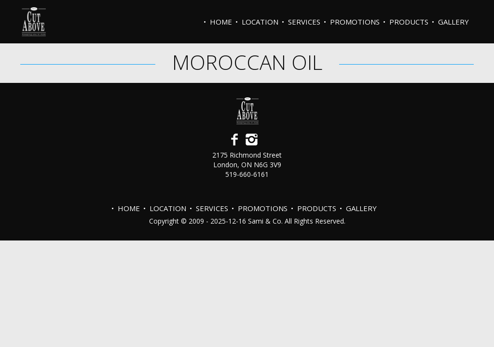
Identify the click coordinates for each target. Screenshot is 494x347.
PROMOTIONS (355, 22)
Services (304, 22)
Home (221, 22)
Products (408, 22)
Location (260, 22)
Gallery (453, 22)
